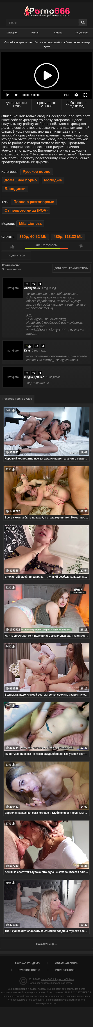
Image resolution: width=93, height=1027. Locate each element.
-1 (40, 283)
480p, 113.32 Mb (68, 236)
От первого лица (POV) (26, 210)
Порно (32, 983)
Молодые (53, 180)
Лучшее (58, 32)
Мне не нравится (80, 246)
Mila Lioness (30, 223)
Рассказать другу (27, 963)
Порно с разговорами (34, 202)
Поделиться (16, 255)
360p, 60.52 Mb (32, 236)
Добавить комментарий (71, 268)
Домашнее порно (21, 180)
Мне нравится (12, 246)
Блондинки (15, 189)
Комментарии (10, 265)
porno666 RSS (64, 970)
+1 (34, 283)
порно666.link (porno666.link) (57, 979)
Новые (35, 32)
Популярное (81, 32)
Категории (12, 32)
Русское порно (36, 171)
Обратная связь (66, 963)
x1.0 (66, 95)
